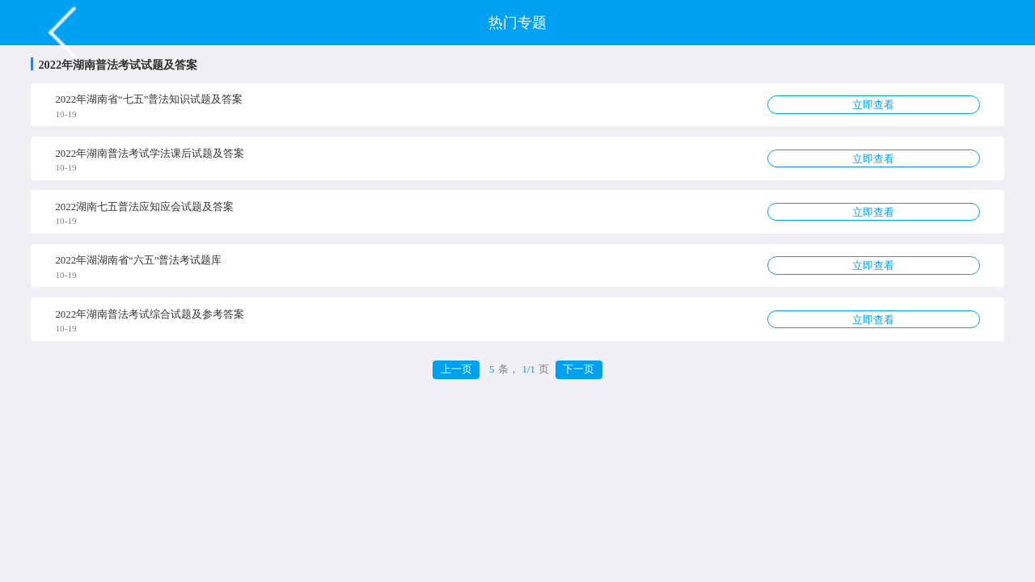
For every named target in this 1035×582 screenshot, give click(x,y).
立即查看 (873, 105)
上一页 (456, 369)
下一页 (578, 369)
